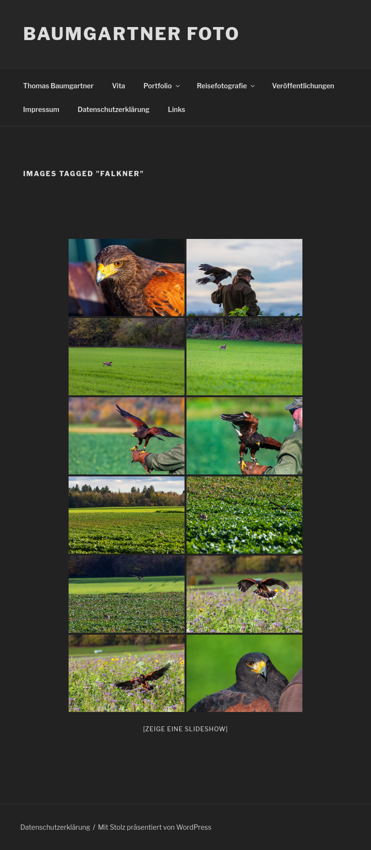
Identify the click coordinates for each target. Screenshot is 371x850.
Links (177, 109)
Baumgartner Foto (131, 33)
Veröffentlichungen (303, 86)
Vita (118, 86)
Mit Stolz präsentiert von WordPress (155, 827)
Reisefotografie (227, 86)
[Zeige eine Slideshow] (185, 729)
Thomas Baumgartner (58, 86)
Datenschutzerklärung (114, 109)
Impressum (41, 109)
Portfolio (162, 86)
